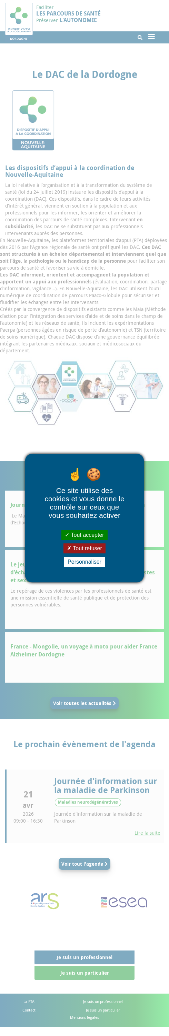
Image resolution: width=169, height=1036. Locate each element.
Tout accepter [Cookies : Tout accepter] (84, 535)
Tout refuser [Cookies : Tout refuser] (84, 548)
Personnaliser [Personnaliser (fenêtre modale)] (84, 562)
